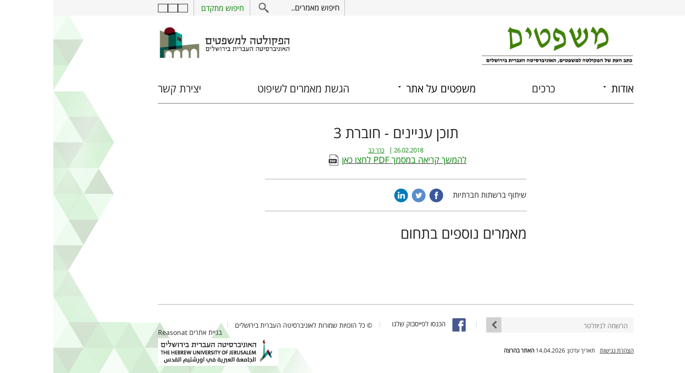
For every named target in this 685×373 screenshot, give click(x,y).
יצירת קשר (126, 88)
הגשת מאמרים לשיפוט (250, 88)
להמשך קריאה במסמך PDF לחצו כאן (351, 159)
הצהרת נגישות (563, 350)
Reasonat (119, 332)
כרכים (490, 88)
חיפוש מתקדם (169, 8)
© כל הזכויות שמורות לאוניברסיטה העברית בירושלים (250, 325)
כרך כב (323, 150)
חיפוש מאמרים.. (262, 7)
